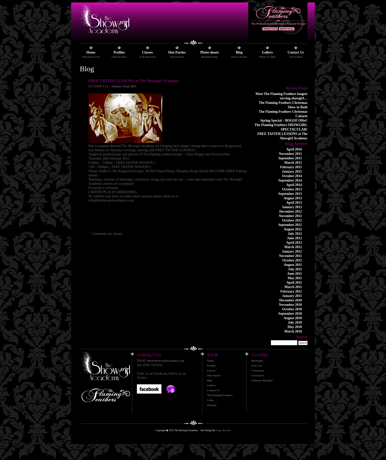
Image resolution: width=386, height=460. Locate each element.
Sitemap (212, 405)
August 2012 (293, 229)
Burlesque (257, 360)
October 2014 (292, 176)
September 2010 (290, 313)
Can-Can (256, 365)
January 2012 (292, 251)
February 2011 (291, 291)
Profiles (119, 52)
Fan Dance (257, 375)
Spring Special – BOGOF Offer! (283, 120)
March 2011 (293, 287)
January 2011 (292, 296)
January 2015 (292, 171)
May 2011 (295, 278)
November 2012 (290, 216)
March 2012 (293, 247)
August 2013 (293, 198)
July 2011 (295, 269)
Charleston (257, 370)
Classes (147, 52)
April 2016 (294, 149)
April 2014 (294, 185)
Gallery (267, 52)
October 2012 (292, 220)
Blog (239, 52)
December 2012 (290, 211)
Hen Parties (177, 52)
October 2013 (292, 189)
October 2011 (292, 260)
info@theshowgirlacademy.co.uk (166, 360)
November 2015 (290, 154)
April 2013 (294, 202)
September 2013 (290, 194)
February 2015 (291, 167)
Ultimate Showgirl (262, 380)
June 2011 (294, 274)
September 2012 (290, 225)
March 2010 (293, 331)
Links (210, 400)
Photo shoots (209, 52)
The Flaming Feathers (220, 395)
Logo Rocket (223, 430)
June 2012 (294, 238)
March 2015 (293, 163)
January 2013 (292, 207)
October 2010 (292, 309)
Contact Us (296, 52)
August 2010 (293, 318)
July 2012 (295, 234)
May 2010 (295, 327)
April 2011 (294, 282)
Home (90, 52)
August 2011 (293, 265)
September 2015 (290, 158)
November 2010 (290, 305)
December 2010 (290, 300)
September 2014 (290, 180)
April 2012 (294, 242)
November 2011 (290, 256)
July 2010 (295, 322)
